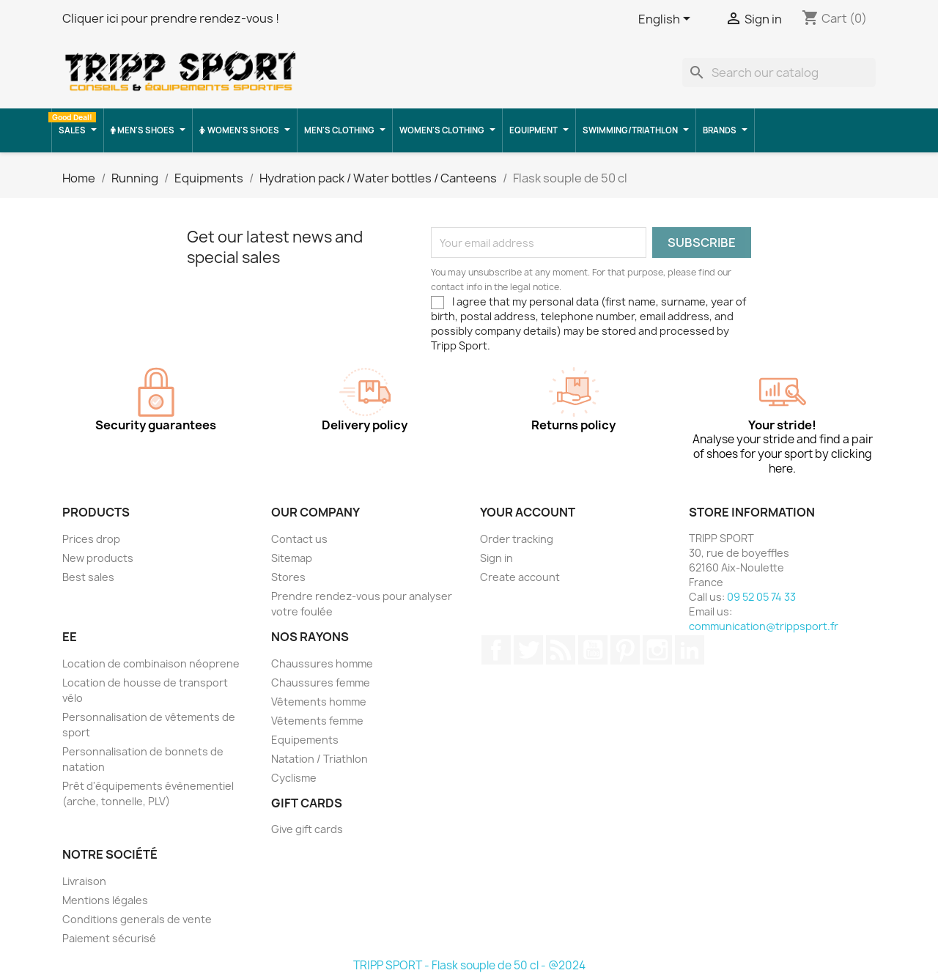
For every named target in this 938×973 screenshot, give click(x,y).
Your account (527, 512)
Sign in (496, 558)
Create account (520, 577)
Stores (288, 577)
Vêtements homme (318, 702)
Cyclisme (294, 778)
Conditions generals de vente (137, 919)
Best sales (88, 577)
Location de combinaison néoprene (151, 663)
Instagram (657, 650)
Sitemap (291, 558)
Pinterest (625, 650)
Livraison (84, 881)
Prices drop (91, 539)
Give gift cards (307, 829)
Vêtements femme (317, 721)
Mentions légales (105, 900)
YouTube (593, 650)
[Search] (779, 72)
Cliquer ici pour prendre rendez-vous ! (170, 18)
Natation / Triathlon (319, 759)
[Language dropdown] (666, 20)
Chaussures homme (322, 663)
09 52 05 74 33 (761, 597)
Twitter (528, 650)
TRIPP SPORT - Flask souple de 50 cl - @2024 (469, 965)
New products (97, 558)
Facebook (496, 650)
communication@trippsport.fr (763, 626)
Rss (560, 650)
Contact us (299, 539)
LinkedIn (689, 650)
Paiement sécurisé (109, 938)
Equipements (305, 740)
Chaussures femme (320, 682)
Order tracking (516, 539)
